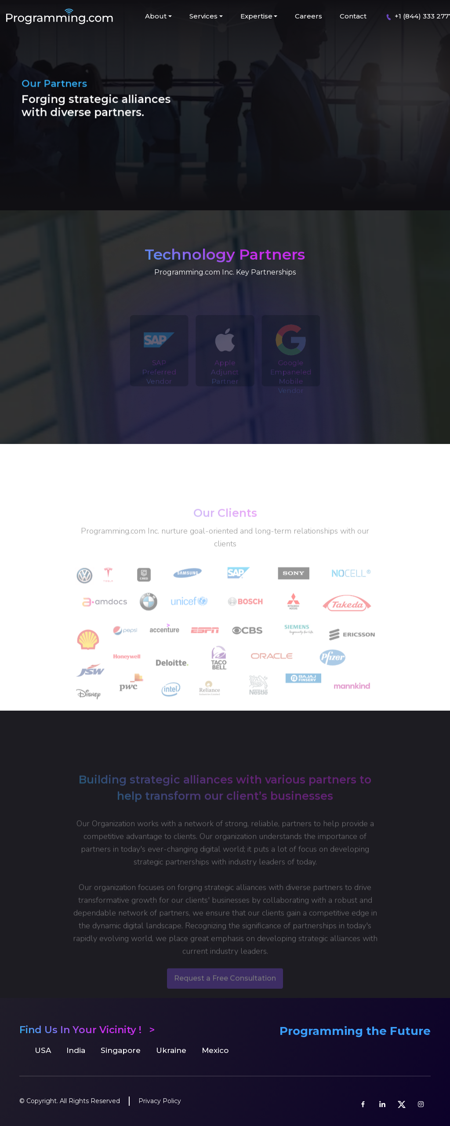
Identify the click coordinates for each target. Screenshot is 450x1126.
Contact (353, 16)
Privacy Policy (159, 1101)
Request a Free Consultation (225, 991)
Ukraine (171, 1050)
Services (203, 16)
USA (43, 1050)
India (75, 1050)
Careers (308, 16)
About (156, 16)
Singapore (121, 1050)
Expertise (256, 16)
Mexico (215, 1050)
